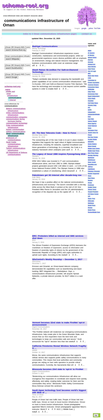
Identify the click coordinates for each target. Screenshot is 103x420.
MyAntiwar (91, 157)
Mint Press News (93, 153)
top (96, 415)
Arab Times (91, 69)
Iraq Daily (91, 119)
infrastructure (12, 96)
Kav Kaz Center (93, 137)
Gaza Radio (91, 98)
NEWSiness (91, 160)
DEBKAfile (91, 89)
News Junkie (92, 162)
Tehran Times (92, 189)
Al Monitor (91, 55)
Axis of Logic (92, 71)
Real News (91, 178)
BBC (89, 73)
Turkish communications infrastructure (15, 149)
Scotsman (91, 185)
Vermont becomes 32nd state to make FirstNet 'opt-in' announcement (58, 323)
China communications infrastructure (15, 114)
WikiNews (91, 203)
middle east (10, 91)
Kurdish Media (92, 139)
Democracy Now (93, 94)
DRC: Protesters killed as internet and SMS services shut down (57, 237)
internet (13, 100)
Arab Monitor (92, 66)
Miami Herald (92, 146)
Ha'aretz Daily (92, 105)
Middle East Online (94, 148)
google (84, 28)
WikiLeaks (91, 201)
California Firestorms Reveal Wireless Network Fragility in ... (59, 347)
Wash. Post (91, 198)
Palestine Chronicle (94, 171)
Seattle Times (92, 187)
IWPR (89, 110)
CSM (89, 78)
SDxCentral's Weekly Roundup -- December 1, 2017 (57, 259)
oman (9, 94)
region (7, 89)
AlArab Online (92, 57)
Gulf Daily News (93, 103)
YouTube (97, 28)
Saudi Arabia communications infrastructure (13, 144)
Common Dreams (93, 85)
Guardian (90, 101)
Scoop (90, 182)
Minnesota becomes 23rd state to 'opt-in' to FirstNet (57, 369)
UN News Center (93, 194)
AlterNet (90, 60)
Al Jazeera (91, 53)
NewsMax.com (92, 164)
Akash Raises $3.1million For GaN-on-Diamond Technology (55, 71)
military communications (15, 132)
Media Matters (92, 144)
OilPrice (90, 167)
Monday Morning (93, 155)
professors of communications (13, 139)
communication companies (16, 117)
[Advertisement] (54, 109)
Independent (91, 112)
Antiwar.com (91, 64)
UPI (89, 196)
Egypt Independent (93, 96)
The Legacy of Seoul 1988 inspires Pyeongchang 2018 (58, 154)
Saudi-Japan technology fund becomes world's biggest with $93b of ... (59, 391)
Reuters (90, 180)
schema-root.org (12, 86)
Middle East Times (93, 151)
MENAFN (90, 142)
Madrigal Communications (45, 46)
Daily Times (91, 91)
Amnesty (90, 62)
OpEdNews (91, 169)
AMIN (89, 51)
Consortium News (93, 87)
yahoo (91, 28)
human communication (15, 129)
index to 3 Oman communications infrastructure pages (50, 34)
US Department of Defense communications (16, 154)
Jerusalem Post (92, 130)
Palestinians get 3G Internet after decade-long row (56, 175)
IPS (89, 107)
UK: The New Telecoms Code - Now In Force (54, 133)
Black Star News (93, 76)
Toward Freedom (93, 192)
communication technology (16, 123)
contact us (87, 34)
